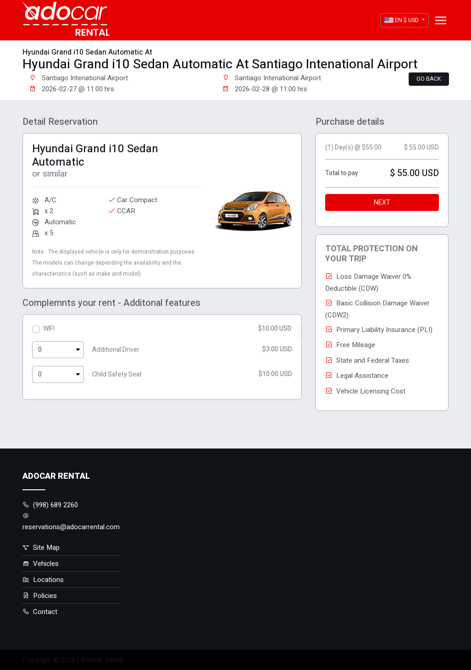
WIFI (49, 328)
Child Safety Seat (117, 374)
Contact (39, 612)
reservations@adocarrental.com (71, 522)
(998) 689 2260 (50, 505)
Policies (39, 596)
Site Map (41, 548)
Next (382, 202)
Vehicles (40, 564)
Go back (428, 79)
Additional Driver (115, 349)
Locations (43, 580)
